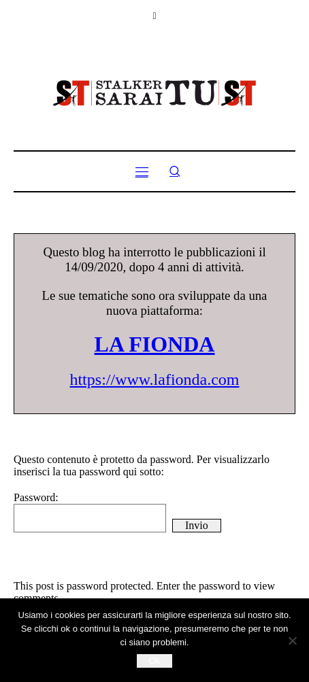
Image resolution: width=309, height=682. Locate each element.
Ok (155, 660)
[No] (292, 640)
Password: (90, 512)
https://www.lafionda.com (154, 379)
